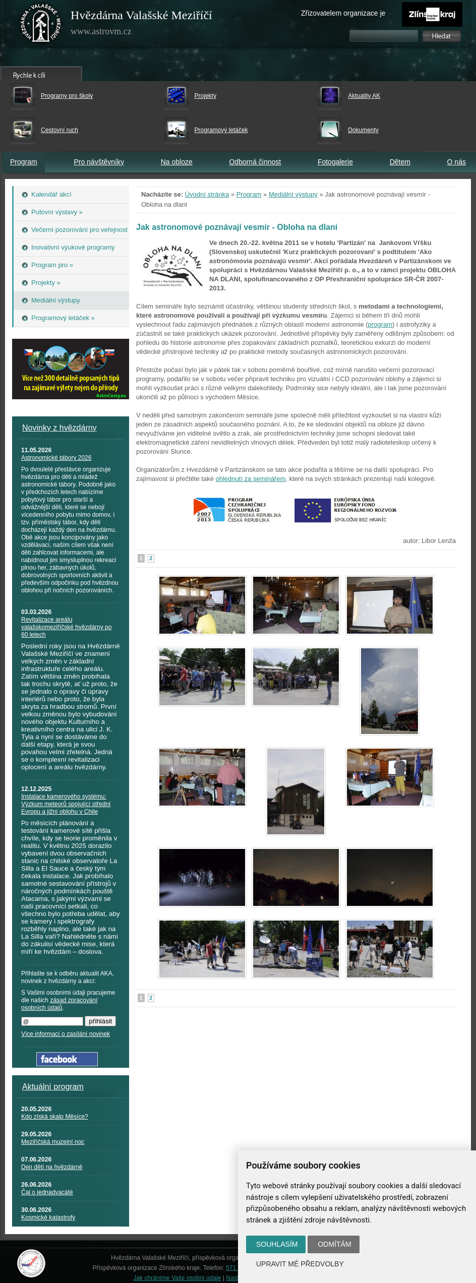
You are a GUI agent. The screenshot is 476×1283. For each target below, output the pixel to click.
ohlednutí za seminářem (251, 478)
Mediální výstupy (293, 194)
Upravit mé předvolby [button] (300, 1264)
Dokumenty (363, 130)
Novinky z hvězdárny (59, 427)
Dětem (400, 162)
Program (23, 162)
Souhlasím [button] (277, 1244)
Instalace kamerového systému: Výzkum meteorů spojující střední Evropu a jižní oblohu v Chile (65, 804)
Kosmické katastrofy (48, 1217)
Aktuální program (53, 1086)
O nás (456, 162)
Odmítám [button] (334, 1244)
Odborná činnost (255, 162)
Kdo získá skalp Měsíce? (54, 1116)
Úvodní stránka (207, 194)
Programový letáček (221, 130)
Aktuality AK (364, 95)
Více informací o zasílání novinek (65, 1033)
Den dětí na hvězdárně (51, 1167)
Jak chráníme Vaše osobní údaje (177, 1277)
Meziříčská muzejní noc (52, 1141)
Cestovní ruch (59, 130)
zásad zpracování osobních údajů (59, 1004)
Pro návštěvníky (99, 162)
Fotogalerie (335, 162)
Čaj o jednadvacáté (47, 1192)
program (380, 324)
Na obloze (177, 162)
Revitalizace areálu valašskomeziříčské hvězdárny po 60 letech (66, 627)
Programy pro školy (67, 95)
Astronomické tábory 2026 (56, 457)
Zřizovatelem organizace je (343, 13)
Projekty (205, 95)
